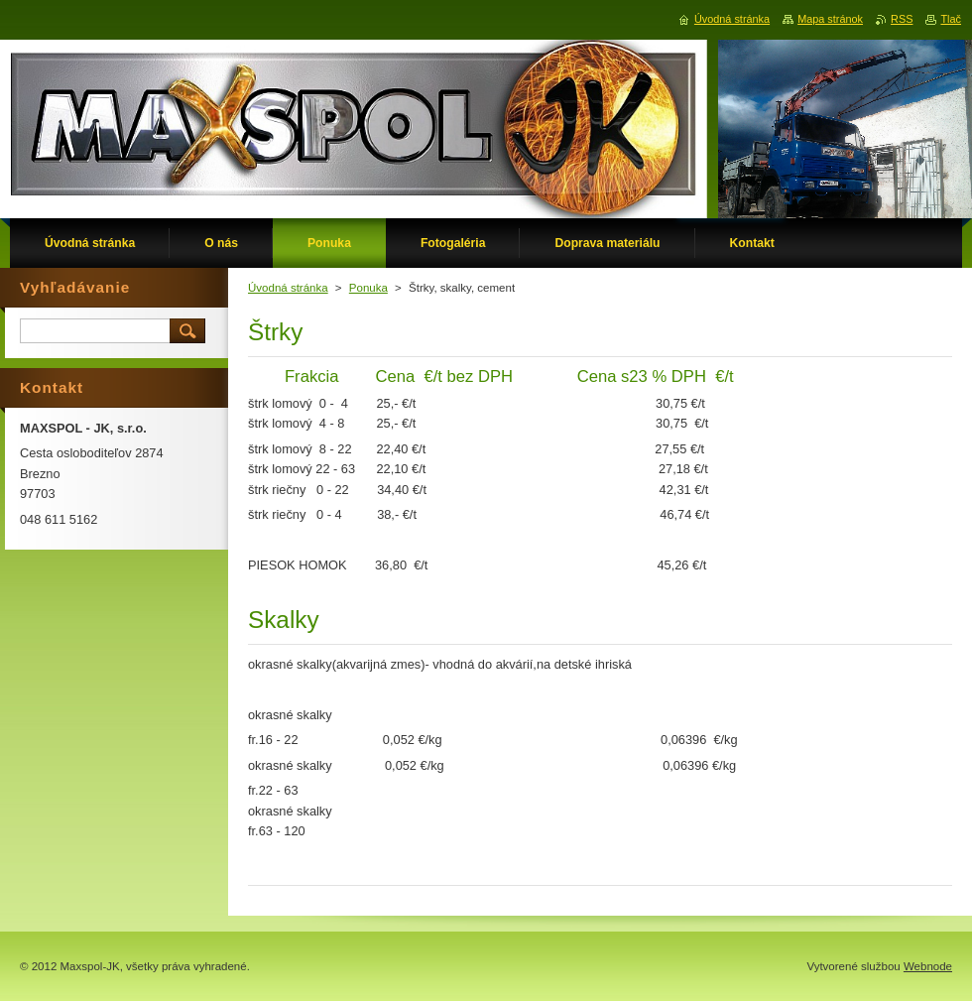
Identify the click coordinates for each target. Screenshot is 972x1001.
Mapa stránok (830, 19)
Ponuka (368, 288)
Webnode (928, 966)
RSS (901, 19)
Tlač (950, 19)
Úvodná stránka (288, 288)
